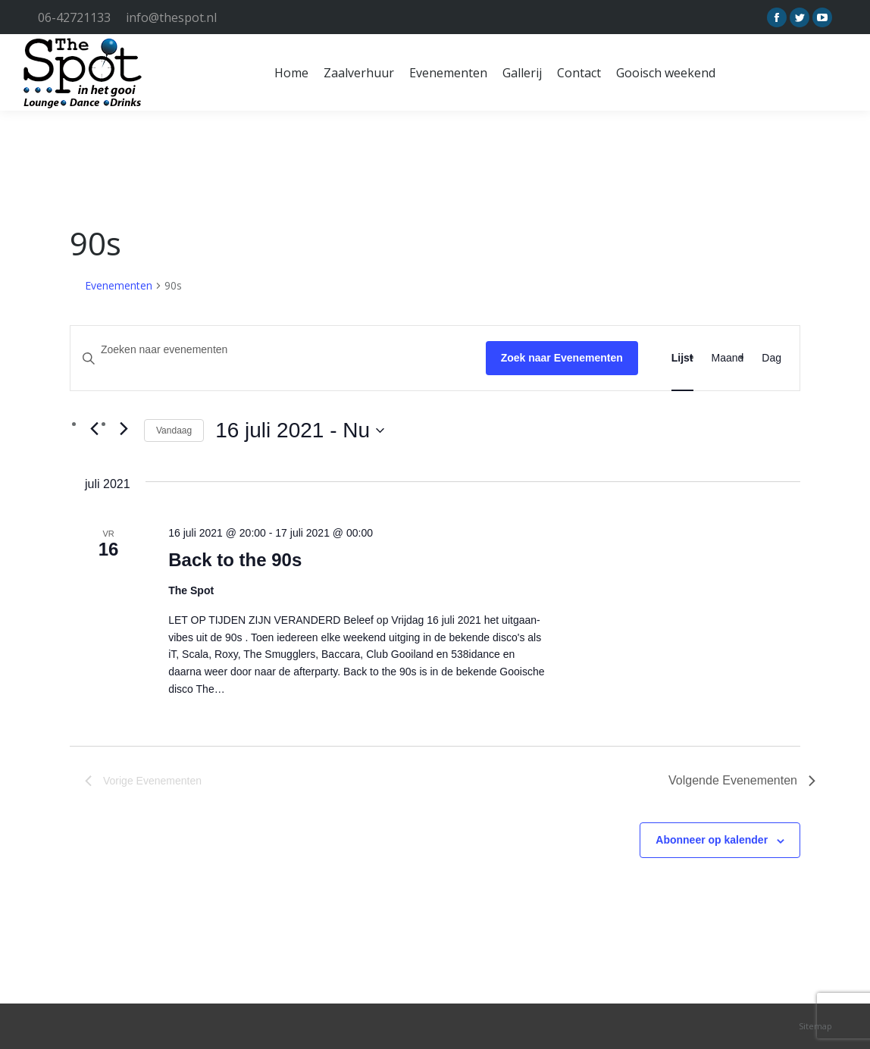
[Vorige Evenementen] (94, 428)
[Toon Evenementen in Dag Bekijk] (771, 358)
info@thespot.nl (171, 17)
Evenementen (118, 285)
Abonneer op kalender (712, 840)
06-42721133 (74, 17)
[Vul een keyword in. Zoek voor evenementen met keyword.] (278, 350)
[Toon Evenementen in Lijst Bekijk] (682, 358)
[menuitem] (291, 73)
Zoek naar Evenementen (562, 358)
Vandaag (174, 430)
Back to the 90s (235, 560)
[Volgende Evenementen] (123, 428)
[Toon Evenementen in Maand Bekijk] (728, 358)
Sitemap (815, 1026)
